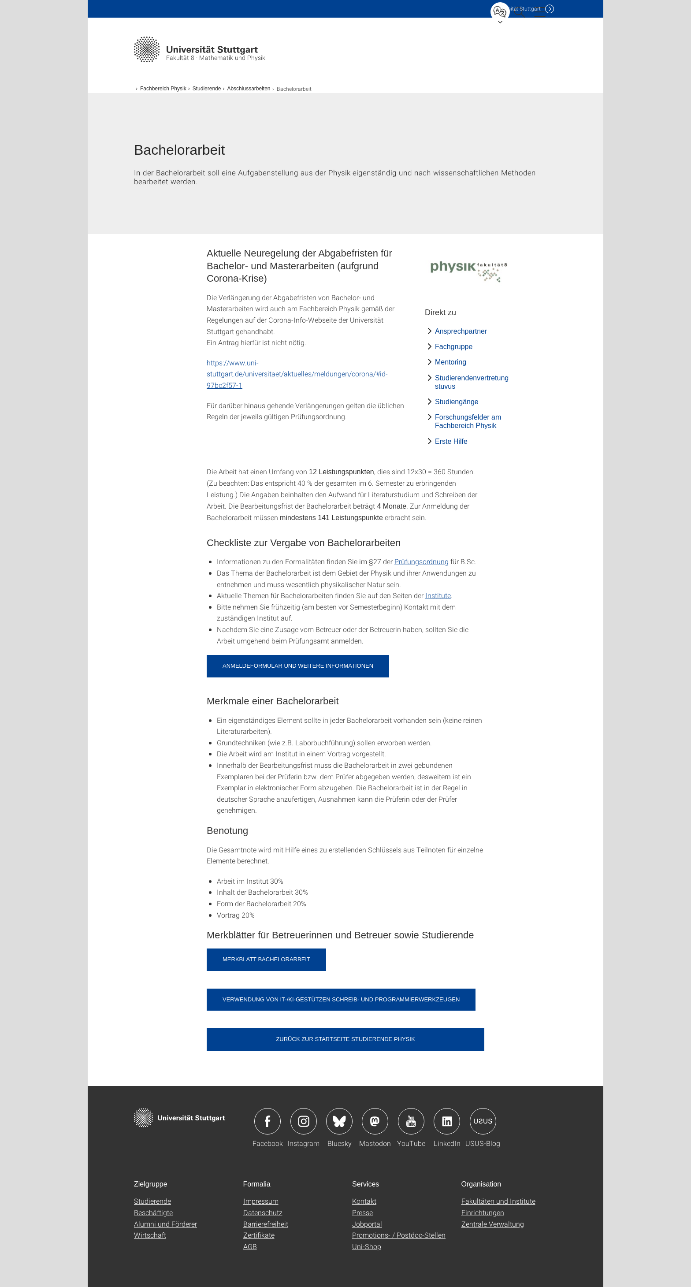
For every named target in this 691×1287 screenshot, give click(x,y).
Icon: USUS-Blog (483, 1121)
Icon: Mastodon (375, 1121)
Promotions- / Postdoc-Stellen (399, 1234)
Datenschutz (262, 1212)
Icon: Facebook (267, 1121)
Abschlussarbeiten (248, 89)
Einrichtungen (482, 1212)
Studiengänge (457, 401)
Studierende (207, 89)
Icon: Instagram (303, 1121)
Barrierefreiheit (265, 1223)
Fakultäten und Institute (498, 1200)
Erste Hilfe (451, 441)
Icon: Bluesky (339, 1121)
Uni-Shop (366, 1246)
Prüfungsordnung (421, 561)
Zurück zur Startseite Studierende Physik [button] (345, 1039)
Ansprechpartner (461, 331)
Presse (362, 1212)
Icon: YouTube (411, 1121)
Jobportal (367, 1223)
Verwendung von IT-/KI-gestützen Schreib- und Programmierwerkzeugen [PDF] (341, 999)
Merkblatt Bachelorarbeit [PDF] (266, 959)
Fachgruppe (453, 346)
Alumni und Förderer (165, 1223)
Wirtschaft (150, 1234)
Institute (438, 595)
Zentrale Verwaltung (492, 1223)
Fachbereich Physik (163, 89)
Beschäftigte (153, 1212)
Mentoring (450, 362)
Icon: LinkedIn (447, 1121)
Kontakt (364, 1200)
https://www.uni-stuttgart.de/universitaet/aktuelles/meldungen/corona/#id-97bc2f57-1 (297, 374)
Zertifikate (259, 1234)
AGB (250, 1246)
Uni (517, 8)
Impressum (261, 1200)
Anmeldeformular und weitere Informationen (298, 665)
